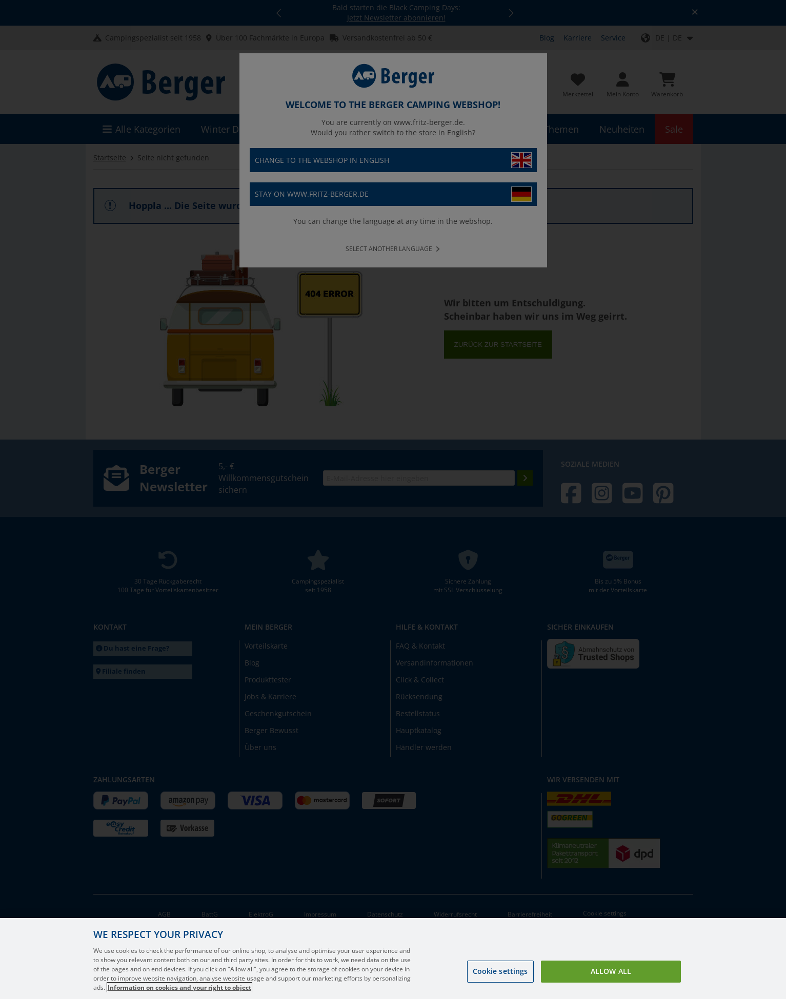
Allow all (611, 982)
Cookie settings (500, 982)
